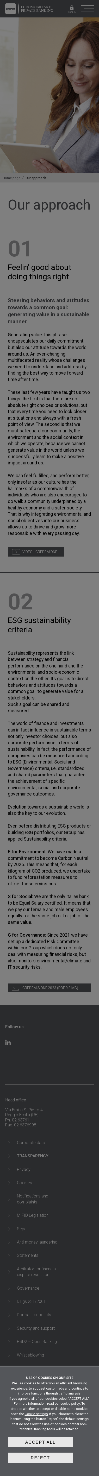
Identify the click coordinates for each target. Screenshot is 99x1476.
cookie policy (70, 1403)
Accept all (40, 1442)
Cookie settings (36, 1414)
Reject (40, 1458)
